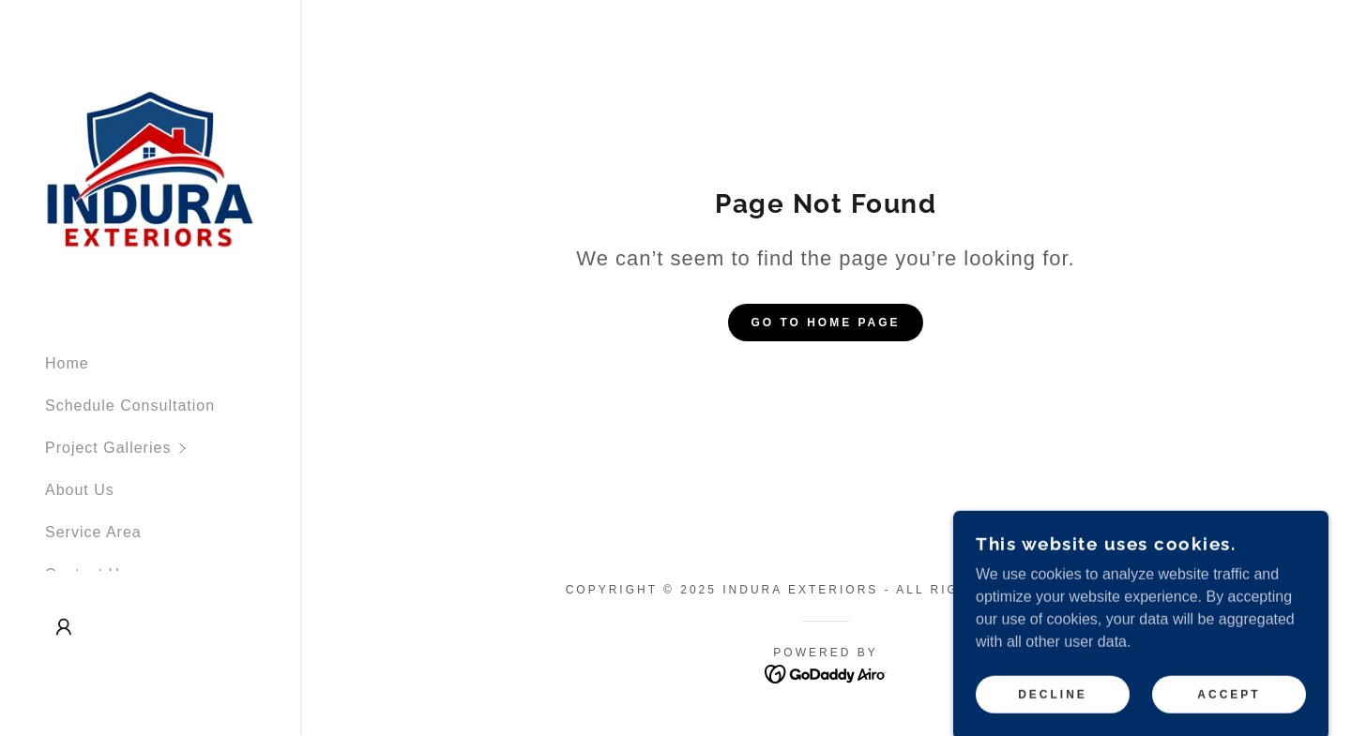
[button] (172, 448)
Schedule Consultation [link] (130, 405)
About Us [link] (79, 490)
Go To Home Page (825, 322)
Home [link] (67, 363)
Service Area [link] (93, 532)
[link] (150, 168)
